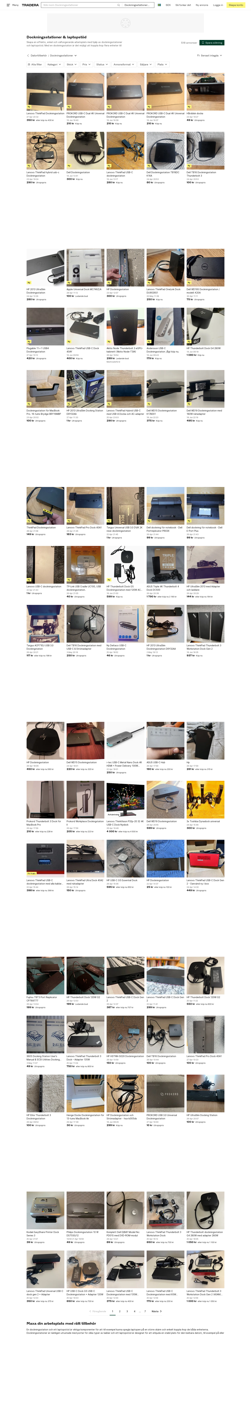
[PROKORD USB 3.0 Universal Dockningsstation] (165, 1093)
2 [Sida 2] (120, 1311)
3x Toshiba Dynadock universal (203, 821)
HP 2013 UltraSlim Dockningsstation (36, 291)
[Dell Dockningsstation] (85, 151)
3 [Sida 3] (127, 1311)
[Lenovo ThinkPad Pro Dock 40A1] (85, 506)
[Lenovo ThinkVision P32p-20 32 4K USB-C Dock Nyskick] (125, 800)
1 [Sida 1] (112, 1311)
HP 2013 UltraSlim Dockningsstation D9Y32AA (161, 647)
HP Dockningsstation (118, 289)
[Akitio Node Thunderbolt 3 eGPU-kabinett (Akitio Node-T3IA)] (125, 326)
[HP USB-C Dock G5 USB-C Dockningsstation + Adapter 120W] (85, 1269)
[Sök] (118, 5)
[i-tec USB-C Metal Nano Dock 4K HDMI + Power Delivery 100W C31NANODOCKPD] (125, 741)
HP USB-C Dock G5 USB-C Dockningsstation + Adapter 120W (85, 1293)
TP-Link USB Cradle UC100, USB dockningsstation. (84, 588)
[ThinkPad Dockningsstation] (45, 506)
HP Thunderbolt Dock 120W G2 (83, 997)
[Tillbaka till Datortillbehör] (28, 55)
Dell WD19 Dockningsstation (162, 821)
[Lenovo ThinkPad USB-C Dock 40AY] (85, 326)
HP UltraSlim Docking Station (202, 1115)
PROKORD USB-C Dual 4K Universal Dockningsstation (85, 115)
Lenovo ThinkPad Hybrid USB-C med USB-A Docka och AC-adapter (125, 412)
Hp (188, 762)
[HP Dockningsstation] (125, 267)
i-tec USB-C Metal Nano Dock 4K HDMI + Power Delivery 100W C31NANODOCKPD (124, 764)
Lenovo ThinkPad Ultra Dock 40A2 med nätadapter (85, 882)
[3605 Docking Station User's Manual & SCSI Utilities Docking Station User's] (45, 1034)
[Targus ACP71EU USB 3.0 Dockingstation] (45, 624)
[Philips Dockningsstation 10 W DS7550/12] (85, 1210)
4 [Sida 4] (134, 1311)
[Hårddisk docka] (205, 92)
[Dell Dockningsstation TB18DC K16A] (165, 151)
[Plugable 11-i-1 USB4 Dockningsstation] (45, 326)
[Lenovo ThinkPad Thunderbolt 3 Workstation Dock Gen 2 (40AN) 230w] (205, 1269)
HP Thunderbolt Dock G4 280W (204, 348)
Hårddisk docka (195, 113)
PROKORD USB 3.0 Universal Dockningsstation (162, 1117)
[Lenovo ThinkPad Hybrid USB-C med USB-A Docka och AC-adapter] (125, 389)
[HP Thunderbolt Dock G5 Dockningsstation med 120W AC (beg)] (125, 565)
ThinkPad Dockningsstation (41, 527)
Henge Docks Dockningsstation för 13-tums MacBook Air (85, 1117)
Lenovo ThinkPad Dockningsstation (45, 113)
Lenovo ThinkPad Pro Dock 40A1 (84, 527)
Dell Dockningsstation (78, 172)
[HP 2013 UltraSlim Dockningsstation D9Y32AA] (165, 624)
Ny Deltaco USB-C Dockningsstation (116, 647)
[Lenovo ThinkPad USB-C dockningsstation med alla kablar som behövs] (45, 858)
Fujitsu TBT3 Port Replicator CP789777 (42, 999)
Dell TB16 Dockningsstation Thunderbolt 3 (201, 174)
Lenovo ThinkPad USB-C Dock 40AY (83, 350)
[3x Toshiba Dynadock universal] (205, 800)
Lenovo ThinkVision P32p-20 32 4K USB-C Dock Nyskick (125, 823)
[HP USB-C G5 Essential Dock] (125, 858)
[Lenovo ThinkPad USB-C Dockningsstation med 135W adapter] (125, 1269)
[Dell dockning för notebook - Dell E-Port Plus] (205, 506)
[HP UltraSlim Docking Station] (205, 1093)
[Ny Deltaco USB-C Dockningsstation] (125, 624)
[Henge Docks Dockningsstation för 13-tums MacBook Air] (85, 1093)
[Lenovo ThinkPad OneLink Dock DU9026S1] (165, 267)
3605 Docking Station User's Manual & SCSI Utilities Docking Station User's (43, 1058)
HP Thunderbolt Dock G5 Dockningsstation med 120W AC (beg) (124, 588)
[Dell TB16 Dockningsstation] (165, 1034)
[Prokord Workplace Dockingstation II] (85, 800)
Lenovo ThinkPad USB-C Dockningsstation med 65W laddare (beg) (161, 1293)
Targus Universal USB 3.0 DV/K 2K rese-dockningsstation (124, 529)
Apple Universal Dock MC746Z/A (84, 289)
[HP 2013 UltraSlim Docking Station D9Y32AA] (85, 389)
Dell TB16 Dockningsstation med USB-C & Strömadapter (84, 647)
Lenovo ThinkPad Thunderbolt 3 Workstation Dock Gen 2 (204, 647)
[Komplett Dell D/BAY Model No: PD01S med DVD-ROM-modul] (125, 1210)
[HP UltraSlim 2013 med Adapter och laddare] (205, 565)
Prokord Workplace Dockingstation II (85, 823)
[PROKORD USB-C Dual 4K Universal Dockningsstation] (85, 92)
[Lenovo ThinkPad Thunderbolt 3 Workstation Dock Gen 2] (205, 624)
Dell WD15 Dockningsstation (82, 762)
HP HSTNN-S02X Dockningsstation (125, 1056)
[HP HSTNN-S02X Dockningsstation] (125, 1034)
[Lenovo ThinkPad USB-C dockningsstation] (125, 151)
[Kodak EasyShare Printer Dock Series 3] (45, 1210)
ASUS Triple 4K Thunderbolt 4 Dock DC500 (163, 588)
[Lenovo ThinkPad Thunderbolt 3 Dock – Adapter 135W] (85, 1034)
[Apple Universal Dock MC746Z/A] (85, 267)
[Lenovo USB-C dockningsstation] (45, 565)
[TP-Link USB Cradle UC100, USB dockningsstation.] (85, 565)
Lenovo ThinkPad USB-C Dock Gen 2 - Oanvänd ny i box (205, 882)
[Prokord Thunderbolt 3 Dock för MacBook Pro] (45, 800)
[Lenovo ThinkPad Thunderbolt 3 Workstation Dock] (165, 1210)
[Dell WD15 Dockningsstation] (85, 741)
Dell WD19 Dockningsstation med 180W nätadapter (204, 412)
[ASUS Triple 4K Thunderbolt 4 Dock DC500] (165, 565)
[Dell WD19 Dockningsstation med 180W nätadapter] (205, 389)
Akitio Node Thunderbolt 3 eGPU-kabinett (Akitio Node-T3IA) (125, 350)
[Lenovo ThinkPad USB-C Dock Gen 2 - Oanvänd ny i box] (205, 858)
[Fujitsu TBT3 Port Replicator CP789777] (45, 975)
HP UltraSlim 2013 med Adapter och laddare (203, 588)
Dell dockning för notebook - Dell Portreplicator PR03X (164, 529)
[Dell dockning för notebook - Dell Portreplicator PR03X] (165, 506)
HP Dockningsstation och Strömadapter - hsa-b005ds (122, 1117)
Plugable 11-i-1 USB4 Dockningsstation (38, 350)
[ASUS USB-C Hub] (165, 741)
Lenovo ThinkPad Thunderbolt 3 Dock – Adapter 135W (84, 1058)
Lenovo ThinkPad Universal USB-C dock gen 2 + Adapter (45, 1293)
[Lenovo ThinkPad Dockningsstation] (45, 92)
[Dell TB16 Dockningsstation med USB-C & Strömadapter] (85, 624)
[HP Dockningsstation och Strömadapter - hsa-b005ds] (125, 1093)
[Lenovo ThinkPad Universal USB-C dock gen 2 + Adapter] (45, 1269)
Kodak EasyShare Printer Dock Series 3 (43, 1234)
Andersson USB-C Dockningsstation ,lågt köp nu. (163, 350)
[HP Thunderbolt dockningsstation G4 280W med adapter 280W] (205, 1210)
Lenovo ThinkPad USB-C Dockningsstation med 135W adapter (122, 1293)
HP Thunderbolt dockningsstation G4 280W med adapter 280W (205, 1234)
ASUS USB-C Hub (156, 762)
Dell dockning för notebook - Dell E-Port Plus (204, 529)
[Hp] (205, 741)
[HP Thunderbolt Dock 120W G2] (85, 975)
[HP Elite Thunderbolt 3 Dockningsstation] (45, 1093)
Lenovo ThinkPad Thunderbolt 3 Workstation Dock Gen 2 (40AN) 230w (204, 1293)
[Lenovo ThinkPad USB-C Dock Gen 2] (125, 975)
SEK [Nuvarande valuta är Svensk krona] (168, 5)
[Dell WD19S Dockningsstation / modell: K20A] (205, 267)
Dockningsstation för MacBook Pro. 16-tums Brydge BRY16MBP (44, 412)
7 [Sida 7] (145, 1311)
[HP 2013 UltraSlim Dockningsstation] (45, 267)
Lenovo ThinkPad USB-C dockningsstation (120, 174)
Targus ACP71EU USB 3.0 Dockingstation (40, 647)
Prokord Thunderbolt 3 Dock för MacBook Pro (44, 823)
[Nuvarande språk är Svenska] (159, 5)
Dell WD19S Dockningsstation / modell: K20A (203, 291)
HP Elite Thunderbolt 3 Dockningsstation (39, 1117)
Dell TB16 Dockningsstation (161, 1056)
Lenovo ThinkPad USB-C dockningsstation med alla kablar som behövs (44, 882)
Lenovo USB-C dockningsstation (44, 586)
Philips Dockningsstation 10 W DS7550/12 (82, 1234)
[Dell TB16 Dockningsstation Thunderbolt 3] (205, 151)
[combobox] (81, 5)
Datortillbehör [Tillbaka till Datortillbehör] (39, 55)
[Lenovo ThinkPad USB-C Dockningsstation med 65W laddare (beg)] (165, 1269)
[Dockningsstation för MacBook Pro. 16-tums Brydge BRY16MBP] (45, 389)
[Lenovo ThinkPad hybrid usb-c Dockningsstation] (45, 151)
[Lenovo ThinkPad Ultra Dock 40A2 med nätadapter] (85, 858)
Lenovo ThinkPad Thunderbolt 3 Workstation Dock (164, 1234)
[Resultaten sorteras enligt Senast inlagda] (209, 55)
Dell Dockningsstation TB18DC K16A (163, 174)
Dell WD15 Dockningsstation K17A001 (162, 412)
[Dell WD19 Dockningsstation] (165, 800)
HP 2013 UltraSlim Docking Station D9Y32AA (85, 412)
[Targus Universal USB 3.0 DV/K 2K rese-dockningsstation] (125, 506)
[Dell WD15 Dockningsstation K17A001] (165, 389)
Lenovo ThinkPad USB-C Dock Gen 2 (125, 999)
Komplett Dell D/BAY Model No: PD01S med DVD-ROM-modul (123, 1234)
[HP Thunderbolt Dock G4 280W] (205, 326)
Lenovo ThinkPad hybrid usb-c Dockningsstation (43, 174)
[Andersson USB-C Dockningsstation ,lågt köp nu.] (165, 326)
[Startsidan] (30, 5)
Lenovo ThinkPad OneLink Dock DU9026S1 (163, 291)
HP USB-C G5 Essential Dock (122, 880)
